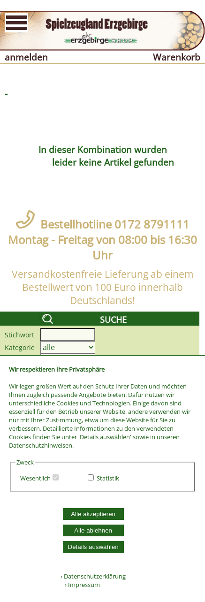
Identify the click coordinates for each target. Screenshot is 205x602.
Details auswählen (93, 546)
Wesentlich (35, 478)
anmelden (26, 57)
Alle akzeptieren (93, 514)
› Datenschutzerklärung (93, 576)
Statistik (108, 478)
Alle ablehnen (93, 530)
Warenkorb (176, 57)
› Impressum (80, 584)
